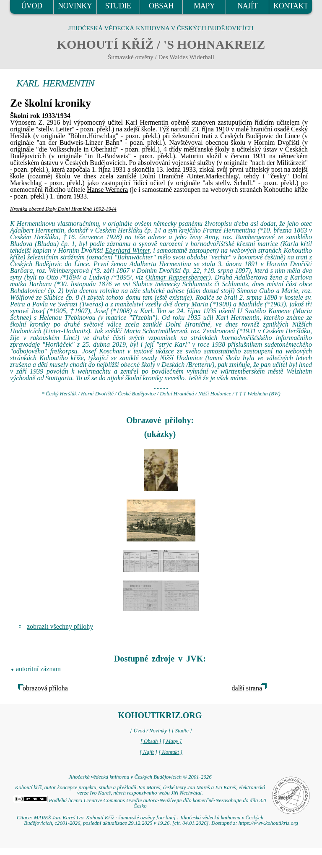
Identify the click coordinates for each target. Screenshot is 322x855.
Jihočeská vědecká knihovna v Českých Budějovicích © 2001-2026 (139, 777)
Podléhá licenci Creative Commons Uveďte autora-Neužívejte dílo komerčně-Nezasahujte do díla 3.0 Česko (140, 803)
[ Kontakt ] (170, 752)
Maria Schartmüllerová (155, 331)
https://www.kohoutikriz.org (268, 823)
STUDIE (118, 6)
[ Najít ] (148, 752)
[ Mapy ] (172, 741)
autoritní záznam (38, 668)
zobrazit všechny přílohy (60, 626)
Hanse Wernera (107, 189)
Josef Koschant (103, 351)
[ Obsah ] (150, 741)
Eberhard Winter (127, 250)
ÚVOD (31, 6)
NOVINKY (75, 6)
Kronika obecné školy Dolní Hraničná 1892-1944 (63, 209)
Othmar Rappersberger (177, 277)
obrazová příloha (45, 688)
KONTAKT (290, 6)
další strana (247, 688)
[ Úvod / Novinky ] (150, 731)
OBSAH (161, 6)
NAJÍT (247, 6)
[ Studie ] (181, 731)
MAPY (204, 6)
